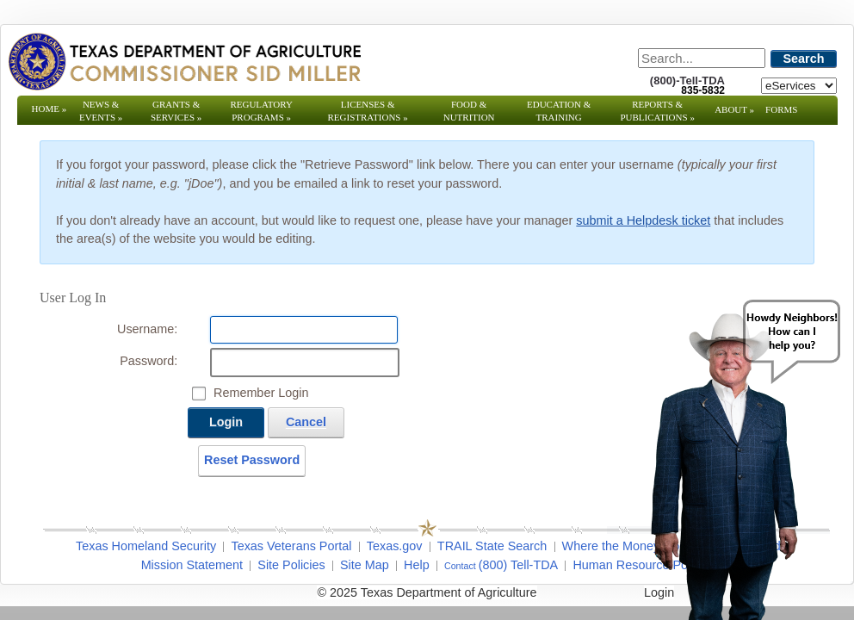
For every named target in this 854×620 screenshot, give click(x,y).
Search (804, 58)
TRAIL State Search (492, 546)
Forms (781, 109)
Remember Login (261, 393)
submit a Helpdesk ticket (643, 220)
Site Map (364, 565)
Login (226, 422)
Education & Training (559, 110)
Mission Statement (192, 565)
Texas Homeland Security (146, 546)
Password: (148, 361)
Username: (147, 329)
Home (49, 108)
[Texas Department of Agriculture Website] (184, 61)
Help (417, 565)
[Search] (701, 58)
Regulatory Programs (261, 110)
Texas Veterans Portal (291, 546)
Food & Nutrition (469, 110)
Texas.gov (395, 546)
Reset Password (252, 460)
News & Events (100, 110)
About (734, 109)
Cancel (306, 422)
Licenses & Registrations (368, 110)
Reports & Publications (657, 110)
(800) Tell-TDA (519, 565)
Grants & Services (176, 110)
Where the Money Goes (627, 546)
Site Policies (291, 565)
